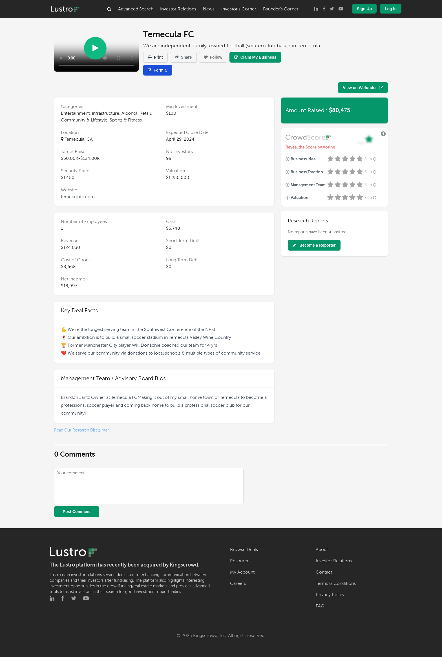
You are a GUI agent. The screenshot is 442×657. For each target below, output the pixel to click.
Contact (324, 572)
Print (155, 57)
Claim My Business (255, 57)
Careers (238, 583)
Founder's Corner (281, 9)
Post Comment (77, 511)
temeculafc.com (78, 196)
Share (183, 57)
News (209, 9)
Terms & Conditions (336, 583)
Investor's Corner (238, 9)
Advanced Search (135, 9)
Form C (157, 70)
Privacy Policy (330, 594)
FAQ (320, 606)
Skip (370, 159)
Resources (240, 560)
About (322, 549)
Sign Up (364, 8)
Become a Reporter (314, 245)
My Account (242, 572)
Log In (391, 8)
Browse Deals (244, 549)
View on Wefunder (363, 87)
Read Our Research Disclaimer (81, 430)
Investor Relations (178, 9)
